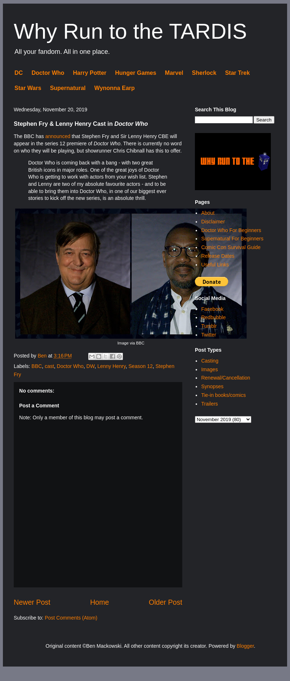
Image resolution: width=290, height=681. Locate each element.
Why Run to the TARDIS (130, 31)
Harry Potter (89, 73)
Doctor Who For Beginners (231, 230)
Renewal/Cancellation (225, 378)
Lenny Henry (111, 366)
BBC (36, 366)
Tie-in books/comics (223, 395)
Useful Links (215, 264)
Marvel (174, 73)
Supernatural (68, 88)
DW (90, 366)
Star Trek (237, 73)
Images (209, 369)
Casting (209, 361)
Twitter (208, 335)
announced (57, 136)
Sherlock (204, 73)
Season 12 (140, 366)
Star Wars (27, 88)
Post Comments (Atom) (71, 618)
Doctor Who (47, 73)
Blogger (245, 646)
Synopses (212, 386)
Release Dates (217, 256)
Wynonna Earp (114, 88)
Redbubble (213, 317)
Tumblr (209, 326)
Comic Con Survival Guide (230, 247)
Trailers (209, 404)
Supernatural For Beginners (232, 238)
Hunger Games (135, 73)
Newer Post (32, 602)
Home (99, 602)
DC (18, 73)
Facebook (212, 309)
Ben (43, 356)
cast (49, 366)
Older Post (165, 602)
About (207, 213)
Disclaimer (213, 221)
